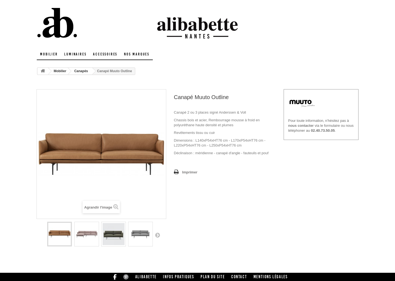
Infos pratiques (178, 276)
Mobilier (49, 54)
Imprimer (190, 172)
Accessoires (105, 54)
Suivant (157, 235)
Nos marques (136, 54)
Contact (239, 276)
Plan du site (213, 276)
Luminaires (75, 54)
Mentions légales (270, 276)
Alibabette (146, 276)
